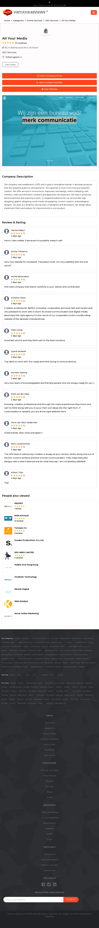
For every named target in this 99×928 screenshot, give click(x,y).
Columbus (34, 687)
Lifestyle (26, 646)
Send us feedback (49, 859)
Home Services (84, 646)
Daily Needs (73, 646)
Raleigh (46, 699)
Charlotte (26, 687)
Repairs (4, 650)
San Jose (4, 703)
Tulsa (40, 703)
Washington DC (60, 703)
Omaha (12, 699)
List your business (49, 817)
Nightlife (44, 646)
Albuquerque (31, 683)
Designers (54, 642)
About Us (49, 723)
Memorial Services (51, 650)
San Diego (74, 699)
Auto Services (54, 646)
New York (80, 695)
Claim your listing (50, 812)
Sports (12, 659)
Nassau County (69, 695)
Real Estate (5, 642)
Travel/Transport (81, 642)
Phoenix (20, 699)
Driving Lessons (7, 663)
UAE (51, 675)
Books (65, 663)
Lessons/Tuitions (66, 655)
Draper (66, 687)
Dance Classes (69, 659)
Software (17, 638)
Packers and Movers (70, 667)
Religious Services (82, 659)
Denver (59, 687)
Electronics (5, 646)
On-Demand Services (41, 642)
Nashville (59, 695)
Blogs (49, 792)
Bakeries (58, 667)
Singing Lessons (57, 659)
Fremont (83, 687)
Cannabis (54, 638)
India (27, 675)
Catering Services (20, 663)
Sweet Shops (75, 663)
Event (39, 650)
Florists (25, 667)
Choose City (61, 5)
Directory (49, 781)
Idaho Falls (22, 691)
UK (34, 675)
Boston (40, 683)
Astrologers (88, 650)
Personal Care (76, 638)
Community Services (35, 663)
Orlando (4, 699)
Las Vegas (59, 691)
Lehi (66, 691)
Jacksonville (42, 691)
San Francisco (85, 699)
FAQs (49, 797)
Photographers (64, 638)
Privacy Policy (49, 733)
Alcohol (91, 642)
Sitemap (49, 786)
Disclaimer (49, 750)
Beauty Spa (48, 663)
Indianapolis (32, 691)
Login (49, 839)
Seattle (65, 699)
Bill (60, 642)
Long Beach (86, 691)
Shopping (23, 650)
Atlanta (13, 683)
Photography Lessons (42, 659)
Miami (31, 695)
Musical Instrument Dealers (11, 667)
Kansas (50, 691)
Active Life (31, 650)
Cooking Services (37, 667)
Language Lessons (51, 655)
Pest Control (13, 650)
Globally (12, 675)
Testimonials (49, 744)
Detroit (74, 687)
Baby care (57, 663)
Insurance (5, 659)
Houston (14, 691)
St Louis (12, 703)
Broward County (51, 683)
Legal (12, 642)
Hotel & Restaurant (25, 642)
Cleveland (43, 687)
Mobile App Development (40, 638)
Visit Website (50, 89)
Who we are (49, 755)
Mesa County (22, 695)
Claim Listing (10, 65)
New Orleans (89, 695)
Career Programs (37, 655)
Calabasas (88, 683)
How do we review (49, 770)
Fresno (90, 687)
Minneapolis (50, 695)
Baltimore (80, 683)
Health (69, 642)
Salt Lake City (56, 699)
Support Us (49, 728)
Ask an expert (49, 823)
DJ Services (18, 655)
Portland (28, 699)
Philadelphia (37, 699)
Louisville (4, 695)
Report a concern (49, 865)
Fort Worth (5, 691)
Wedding (27, 655)
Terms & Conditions (49, 739)
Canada (60, 675)
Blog (35, 5)
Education (26, 638)
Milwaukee (40, 695)
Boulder (61, 683)
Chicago (4, 687)
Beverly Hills (71, 683)
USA (19, 675)
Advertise (49, 828)
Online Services (88, 638)
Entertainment (16, 646)
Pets (62, 646)
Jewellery (82, 667)
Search (49, 834)
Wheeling (49, 703)
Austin (20, 683)
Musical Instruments (80, 655)
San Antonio (32, 703)
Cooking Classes (7, 655)
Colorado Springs (15, 687)
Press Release (49, 775)
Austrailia (44, 675)
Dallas (50, 687)
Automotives (35, 646)
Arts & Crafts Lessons (25, 659)
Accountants (49, 667)
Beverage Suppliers (88, 663)
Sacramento (21, 703)
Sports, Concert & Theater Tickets (71, 650)
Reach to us (49, 854)
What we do (49, 870)
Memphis (12, 695)
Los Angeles (76, 691)
